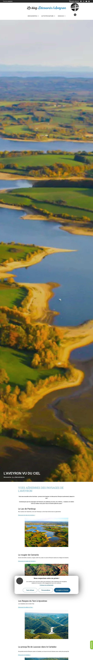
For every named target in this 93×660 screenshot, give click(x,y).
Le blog (46, 8)
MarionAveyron (19, 477)
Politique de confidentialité (46, 585)
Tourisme (7, 1)
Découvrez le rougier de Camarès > (27, 561)
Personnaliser (45, 590)
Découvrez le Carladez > (24, 655)
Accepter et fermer (62, 590)
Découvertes (33, 16)
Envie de (61, 16)
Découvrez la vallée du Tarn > (25, 607)
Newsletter (91, 645)
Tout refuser (30, 590)
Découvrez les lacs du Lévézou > (26, 515)
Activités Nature (48, 16)
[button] (75, 15)
